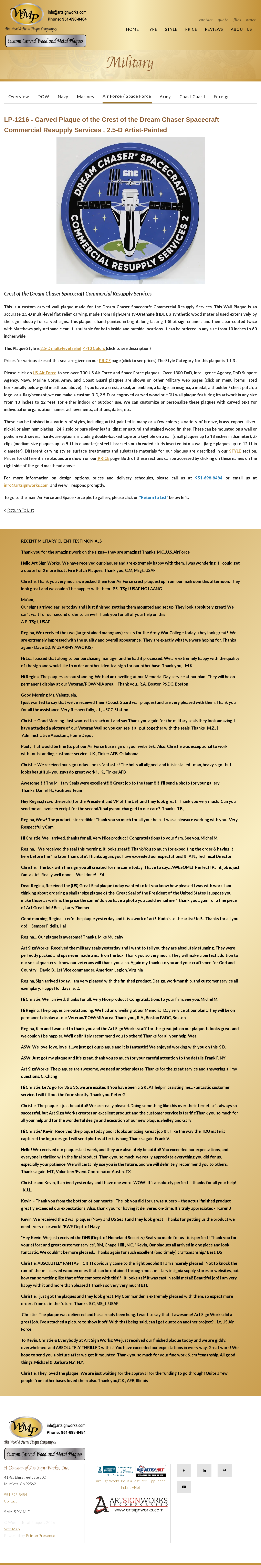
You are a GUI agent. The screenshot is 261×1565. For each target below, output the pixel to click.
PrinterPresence (40, 1535)
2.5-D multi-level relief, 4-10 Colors (73, 348)
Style (171, 29)
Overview (18, 96)
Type (152, 29)
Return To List (20, 510)
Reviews (214, 29)
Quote (223, 19)
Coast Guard (192, 96)
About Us (241, 29)
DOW (43, 96)
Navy (63, 96)
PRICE (105, 360)
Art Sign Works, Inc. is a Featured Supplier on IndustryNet (131, 1479)
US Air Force (44, 372)
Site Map (12, 1529)
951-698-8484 (15, 1494)
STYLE (235, 450)
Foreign (222, 96)
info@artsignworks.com (26, 485)
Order (251, 19)
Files (237, 19)
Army (165, 96)
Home (132, 29)
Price (191, 29)
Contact (206, 19)
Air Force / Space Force (127, 96)
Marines (85, 96)
